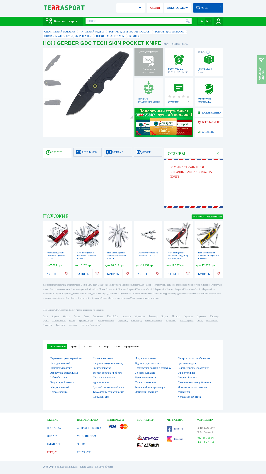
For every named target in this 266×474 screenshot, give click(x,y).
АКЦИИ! (155, 7)
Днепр (77, 316)
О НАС (81, 444)
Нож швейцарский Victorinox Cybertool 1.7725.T (56, 255)
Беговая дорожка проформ (107, 372)
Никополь (47, 325)
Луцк (199, 320)
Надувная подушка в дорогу (108, 363)
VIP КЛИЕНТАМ (86, 436)
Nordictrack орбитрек (189, 396)
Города (73, 346)
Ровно (72, 320)
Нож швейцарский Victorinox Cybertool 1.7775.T (86, 255)
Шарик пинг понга (103, 358)
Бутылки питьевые (145, 377)
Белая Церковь (186, 320)
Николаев (126, 316)
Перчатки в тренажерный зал (66, 358)
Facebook (175, 429)
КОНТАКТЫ (84, 452)
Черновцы (122, 320)
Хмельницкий (58, 320)
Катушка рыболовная (62, 382)
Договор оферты (104, 466)
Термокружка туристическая (108, 392)
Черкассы (201, 316)
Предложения (131, 346)
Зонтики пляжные (145, 372)
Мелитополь (212, 320)
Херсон (164, 316)
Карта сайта (86, 466)
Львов (86, 316)
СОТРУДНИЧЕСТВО (89, 428)
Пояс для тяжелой (60, 363)
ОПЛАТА (52, 436)
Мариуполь (139, 316)
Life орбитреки (58, 377)
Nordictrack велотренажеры (150, 387)
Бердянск (60, 325)
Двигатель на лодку (61, 368)
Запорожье (98, 316)
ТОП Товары (103, 346)
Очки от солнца (186, 372)
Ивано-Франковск (153, 320)
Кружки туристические (148, 363)
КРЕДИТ (52, 452)
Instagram (175, 439)
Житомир (214, 316)
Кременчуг (136, 320)
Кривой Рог (112, 316)
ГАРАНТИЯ (53, 444)
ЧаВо (117, 346)
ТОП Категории (57, 346)
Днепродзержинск (105, 320)
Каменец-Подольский (91, 325)
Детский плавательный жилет (109, 387)
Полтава (176, 316)
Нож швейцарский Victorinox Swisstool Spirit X (116, 255)
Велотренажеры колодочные (193, 368)
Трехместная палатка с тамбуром (153, 368)
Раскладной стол (102, 368)
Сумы (45, 320)
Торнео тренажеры (145, 382)
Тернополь (171, 320)
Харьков (55, 316)
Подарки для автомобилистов (194, 358)
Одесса (66, 316)
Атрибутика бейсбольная (64, 372)
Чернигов (188, 316)
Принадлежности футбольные (194, 382)
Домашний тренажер (146, 392)
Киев (45, 316)
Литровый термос (187, 377)
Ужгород (73, 325)
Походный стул (101, 396)
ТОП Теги (86, 346)
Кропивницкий (86, 320)
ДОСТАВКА (54, 428)
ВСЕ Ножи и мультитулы (207, 216)
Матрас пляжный (59, 387)
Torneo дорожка (59, 392)
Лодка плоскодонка (145, 358)
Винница (153, 316)
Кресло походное (187, 363)
